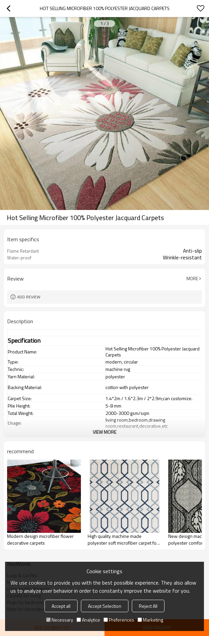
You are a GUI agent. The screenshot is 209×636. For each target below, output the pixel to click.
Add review (28, 297)
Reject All (148, 605)
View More (104, 431)
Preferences (118, 619)
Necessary (59, 619)
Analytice (88, 619)
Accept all (61, 605)
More (192, 278)
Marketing (150, 619)
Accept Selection (104, 605)
